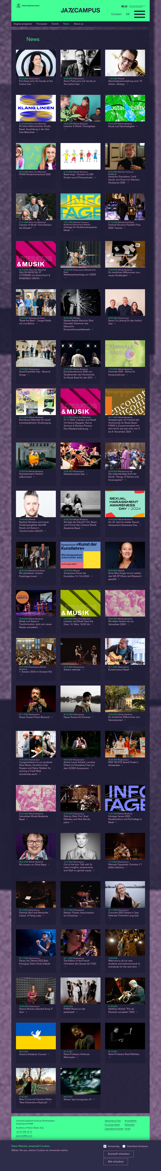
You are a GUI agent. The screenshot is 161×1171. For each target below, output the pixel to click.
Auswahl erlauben (119, 1154)
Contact (116, 14)
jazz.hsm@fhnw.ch (24, 1136)
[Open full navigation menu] (139, 14)
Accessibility (130, 1121)
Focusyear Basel (112, 1125)
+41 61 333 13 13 (24, 1132)
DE (128, 14)
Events (55, 24)
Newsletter (130, 1125)
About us (78, 24)
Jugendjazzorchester (114, 1129)
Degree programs (23, 24)
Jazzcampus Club (113, 1121)
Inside (127, 1129)
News (66, 24)
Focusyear (41, 24)
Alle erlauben (116, 1161)
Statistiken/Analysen (137, 1146)
